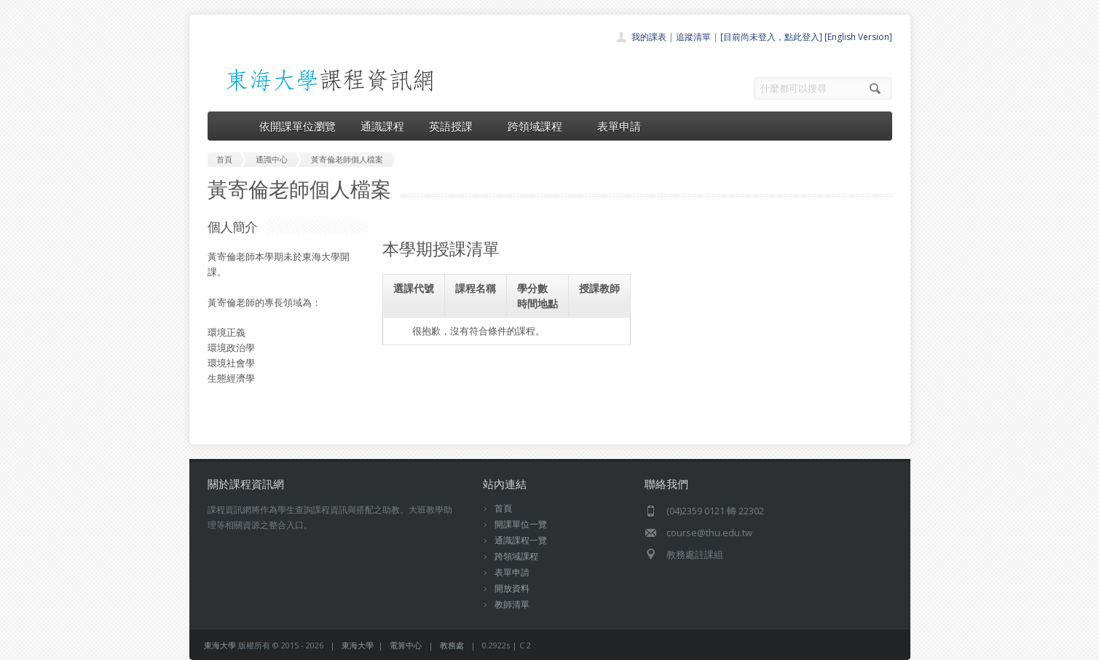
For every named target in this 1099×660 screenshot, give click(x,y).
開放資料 (512, 588)
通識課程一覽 (521, 540)
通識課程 (382, 126)
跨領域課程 (540, 126)
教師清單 (512, 604)
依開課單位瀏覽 (297, 126)
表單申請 (619, 126)
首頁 (503, 508)
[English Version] (858, 37)
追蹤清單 (693, 37)
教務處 (452, 645)
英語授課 (456, 126)
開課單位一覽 (521, 524)
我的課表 (648, 37)
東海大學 (220, 645)
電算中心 (406, 645)
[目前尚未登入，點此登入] (771, 37)
